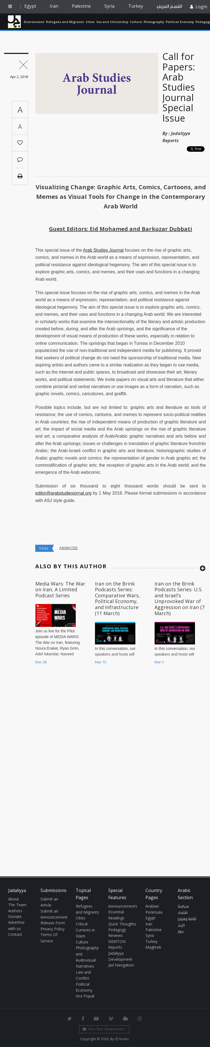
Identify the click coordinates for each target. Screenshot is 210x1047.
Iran (54, 6)
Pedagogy (117, 929)
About (13, 899)
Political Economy (180, 22)
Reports (115, 947)
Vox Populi (85, 996)
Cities (90, 22)
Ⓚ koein (122, 1038)
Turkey (135, 6)
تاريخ (181, 925)
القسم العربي (169, 6)
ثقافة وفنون (187, 919)
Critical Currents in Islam (85, 930)
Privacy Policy (52, 928)
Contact (15, 934)
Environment (34, 22)
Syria (109, 6)
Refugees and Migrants (65, 22)
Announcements (122, 906)
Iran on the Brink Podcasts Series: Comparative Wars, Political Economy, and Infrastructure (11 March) (117, 598)
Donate (15, 916)
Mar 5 (159, 661)
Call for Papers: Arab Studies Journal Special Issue (178, 87)
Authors (15, 910)
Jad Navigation (121, 965)
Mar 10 (100, 661)
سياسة (183, 906)
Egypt (30, 6)
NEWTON (117, 941)
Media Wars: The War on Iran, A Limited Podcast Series (60, 589)
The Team (17, 904)
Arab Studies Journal (103, 250)
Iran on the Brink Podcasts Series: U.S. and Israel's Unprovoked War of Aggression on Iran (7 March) (179, 598)
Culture (136, 22)
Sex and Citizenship (112, 22)
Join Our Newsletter (103, 1029)
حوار (181, 932)
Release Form (52, 922)
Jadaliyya (14, 21)
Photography (154, 22)
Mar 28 (40, 661)
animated (68, 548)
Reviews (115, 935)
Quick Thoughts (122, 923)
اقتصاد (183, 913)
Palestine (81, 6)
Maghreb (153, 947)
